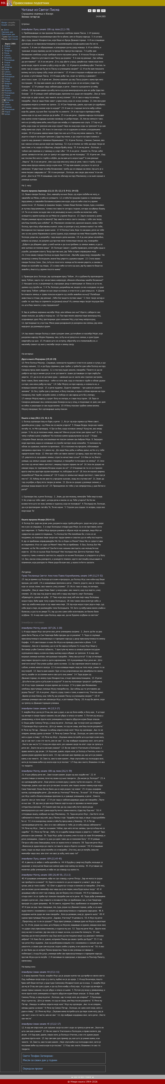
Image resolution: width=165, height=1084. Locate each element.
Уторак (7, 46)
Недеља (7, 57)
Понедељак (9, 60)
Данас (5, 29)
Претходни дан (8, 34)
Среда (7, 48)
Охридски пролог (33, 1068)
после (15, 36)
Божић (4, 25)
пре (9, 36)
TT (103, 11)
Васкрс (4, 22)
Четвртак (8, 50)
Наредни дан (7, 32)
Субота (7, 55)
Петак (6, 53)
